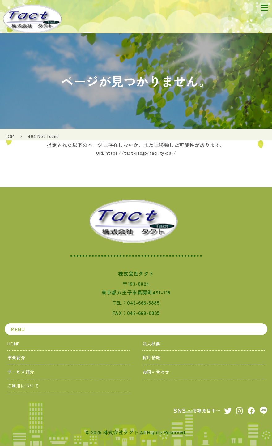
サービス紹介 (20, 372)
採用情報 (151, 357)
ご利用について (23, 386)
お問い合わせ (155, 372)
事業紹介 (16, 357)
